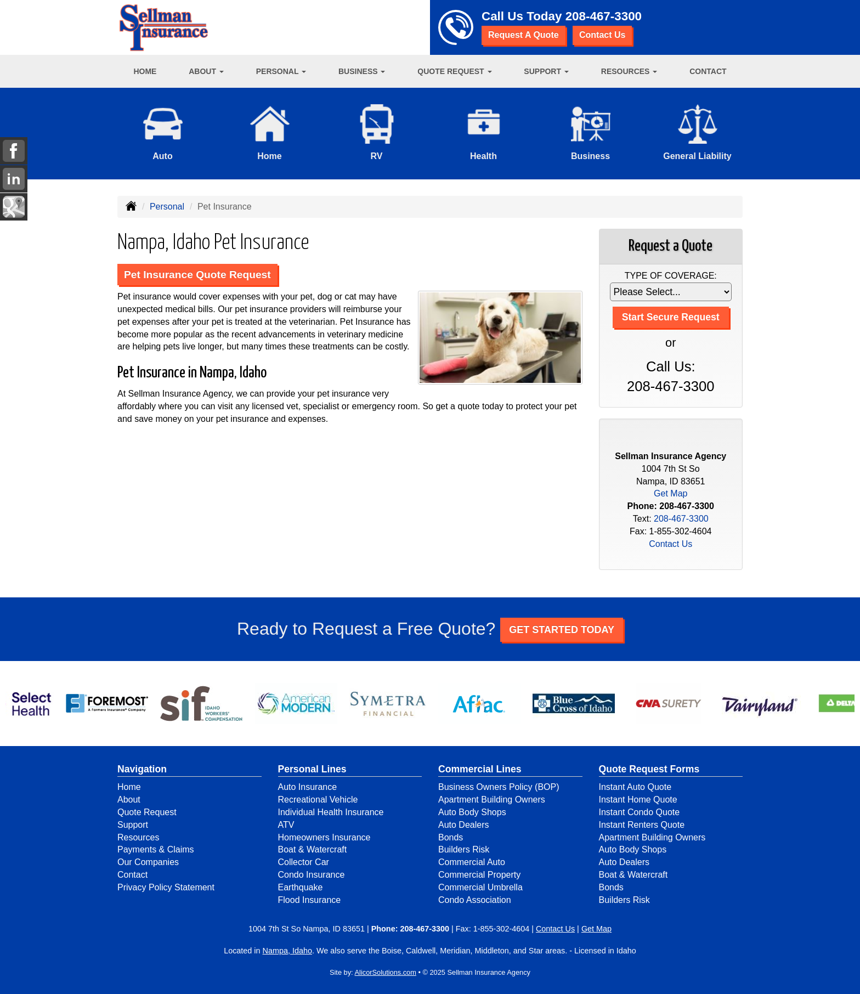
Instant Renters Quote (642, 824)
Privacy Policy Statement (165, 887)
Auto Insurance (307, 787)
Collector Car (303, 862)
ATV (286, 824)
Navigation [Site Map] (142, 769)
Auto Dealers (463, 824)
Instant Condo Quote (639, 812)
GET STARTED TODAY (561, 629)
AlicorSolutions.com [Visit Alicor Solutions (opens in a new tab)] (385, 972)
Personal (167, 206)
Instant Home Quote (638, 799)
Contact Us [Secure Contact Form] (670, 544)
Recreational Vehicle (318, 799)
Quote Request (147, 812)
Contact (707, 71)
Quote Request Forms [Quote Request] (649, 769)
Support (132, 824)
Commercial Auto (471, 862)
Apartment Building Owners (491, 799)
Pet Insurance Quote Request (197, 274)
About (128, 799)
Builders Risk (463, 849)
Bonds (450, 837)
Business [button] (361, 71)
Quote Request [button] (454, 71)
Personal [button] (281, 71)
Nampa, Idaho (287, 950)
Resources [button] (629, 71)
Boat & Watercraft (312, 849)
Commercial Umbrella (480, 887)
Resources (138, 837)
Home (144, 71)
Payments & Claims (155, 849)
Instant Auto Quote (635, 787)
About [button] (206, 71)
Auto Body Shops (472, 812)
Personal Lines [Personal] (312, 769)
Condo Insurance (311, 874)
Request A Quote (523, 34)
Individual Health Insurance (331, 812)
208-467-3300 (603, 16)
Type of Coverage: (671, 275)
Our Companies (148, 862)
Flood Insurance (309, 900)
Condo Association (474, 900)
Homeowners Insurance (324, 837)
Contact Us (602, 34)
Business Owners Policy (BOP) (498, 787)
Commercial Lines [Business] (480, 769)
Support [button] (546, 71)
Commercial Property (479, 874)
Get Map (670, 493)
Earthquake (300, 887)
